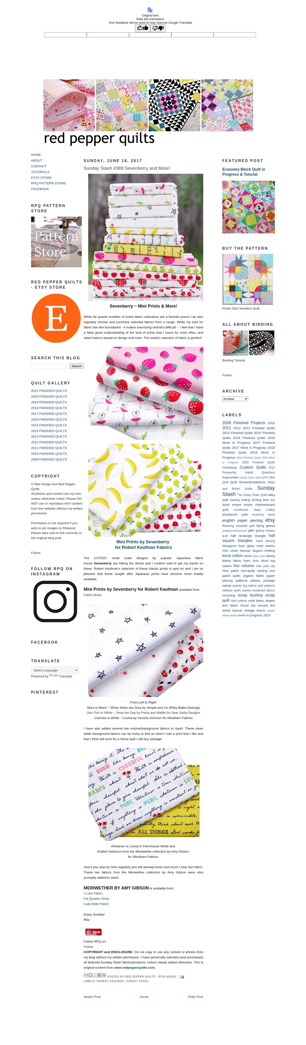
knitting (270, 550)
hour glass (246, 546)
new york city (265, 566)
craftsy (270, 509)
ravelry (246, 590)
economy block (263, 514)
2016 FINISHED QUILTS (49, 419)
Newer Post (92, 997)
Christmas (229, 467)
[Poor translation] (158, 28)
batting (245, 500)
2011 (226, 428)
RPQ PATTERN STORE (48, 183)
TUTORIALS (40, 172)
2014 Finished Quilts (237, 433)
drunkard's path (235, 514)
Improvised (230, 477)
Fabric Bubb (92, 595)
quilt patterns (266, 585)
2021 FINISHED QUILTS (49, 391)
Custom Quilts (253, 467)
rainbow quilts (231, 590)
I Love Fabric (93, 893)
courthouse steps (247, 509)
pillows (255, 580)
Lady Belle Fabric (96, 904)
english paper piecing (242, 520)
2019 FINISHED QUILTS (49, 402)
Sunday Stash (137, 981)
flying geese (266, 526)
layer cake (259, 556)
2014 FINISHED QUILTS (49, 431)
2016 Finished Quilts (249, 438)
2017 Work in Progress (249, 447)
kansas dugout (251, 550)
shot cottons (239, 600)
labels (248, 556)
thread (244, 605)
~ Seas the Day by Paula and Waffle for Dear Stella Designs (143, 712)
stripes (270, 600)
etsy (270, 520)
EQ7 (272, 467)
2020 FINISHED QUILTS (49, 396)
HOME (36, 155)
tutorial (237, 610)
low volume (244, 565)
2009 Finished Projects (243, 423)
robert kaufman (110, 981)
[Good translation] (142, 28)
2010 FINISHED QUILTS (49, 453)
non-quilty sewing (254, 571)
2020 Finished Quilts (258, 462)
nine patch (230, 571)
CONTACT (39, 166)
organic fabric (253, 576)
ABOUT (36, 160)
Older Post (195, 997)
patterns (241, 580)
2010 (271, 423)
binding (256, 500)
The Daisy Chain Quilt (252, 495)
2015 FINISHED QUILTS (49, 425)
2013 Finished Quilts (259, 428)
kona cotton (232, 555)
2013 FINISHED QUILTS (49, 436)
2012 (236, 428)
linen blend (260, 560)
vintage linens (254, 610)
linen (247, 560)
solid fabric (256, 600)
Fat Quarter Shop (96, 898)
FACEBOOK (40, 189)
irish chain (230, 550)
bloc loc (269, 500)
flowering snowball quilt (238, 526)
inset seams (266, 546)
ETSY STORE (41, 178)
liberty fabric (231, 560)
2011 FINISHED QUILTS (49, 448)
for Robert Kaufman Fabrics (143, 547)
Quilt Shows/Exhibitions (247, 482)
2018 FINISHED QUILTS (49, 408)
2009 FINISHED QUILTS (49, 459)
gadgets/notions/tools (234, 530)
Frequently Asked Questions (248, 472)
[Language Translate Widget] (55, 670)
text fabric (230, 605)
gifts (251, 530)
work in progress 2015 (254, 615)
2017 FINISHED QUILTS (49, 414)
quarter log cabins (245, 585)
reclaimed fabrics (263, 590)
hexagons (229, 546)
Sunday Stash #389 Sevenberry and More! (127, 168)
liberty (270, 556)
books (248, 504)
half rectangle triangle (248, 536)
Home (144, 997)
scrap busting (250, 595)
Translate (60, 676)
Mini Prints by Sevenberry (143, 541)
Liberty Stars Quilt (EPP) (254, 477)
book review (231, 504)
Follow (35, 553)
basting (235, 500)
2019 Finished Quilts (249, 457)
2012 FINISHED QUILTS (49, 442)
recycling (228, 595)
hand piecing (265, 541)
